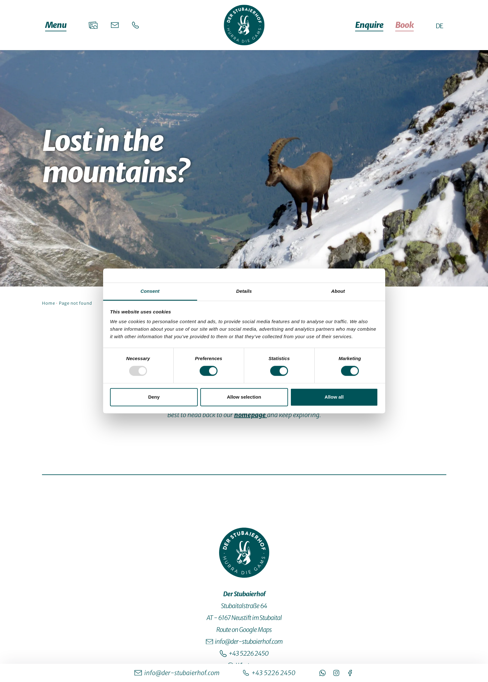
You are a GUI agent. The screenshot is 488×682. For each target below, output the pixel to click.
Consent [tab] (150, 291)
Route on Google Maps (244, 629)
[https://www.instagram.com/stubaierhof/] (336, 673)
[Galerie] (93, 25)
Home (48, 303)
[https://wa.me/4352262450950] (322, 673)
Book (404, 25)
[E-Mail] (115, 25)
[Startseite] (244, 25)
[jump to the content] (243, 266)
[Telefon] (135, 25)
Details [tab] (244, 291)
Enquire (369, 25)
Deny (154, 397)
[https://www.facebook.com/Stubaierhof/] (350, 673)
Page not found (75, 303)
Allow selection (244, 397)
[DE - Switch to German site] (439, 26)
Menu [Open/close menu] (55, 25)
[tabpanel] (244, 342)
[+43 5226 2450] (269, 673)
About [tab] (338, 291)
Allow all (334, 397)
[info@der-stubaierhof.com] (176, 673)
